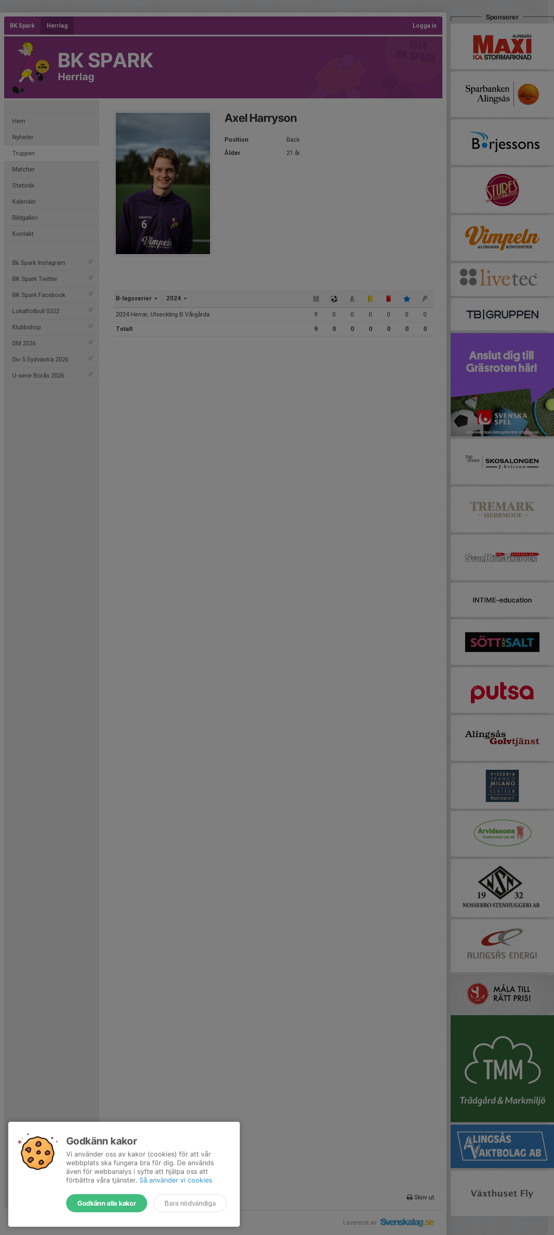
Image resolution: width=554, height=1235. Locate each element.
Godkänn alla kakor (106, 1203)
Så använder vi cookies (175, 1180)
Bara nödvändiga (190, 1203)
